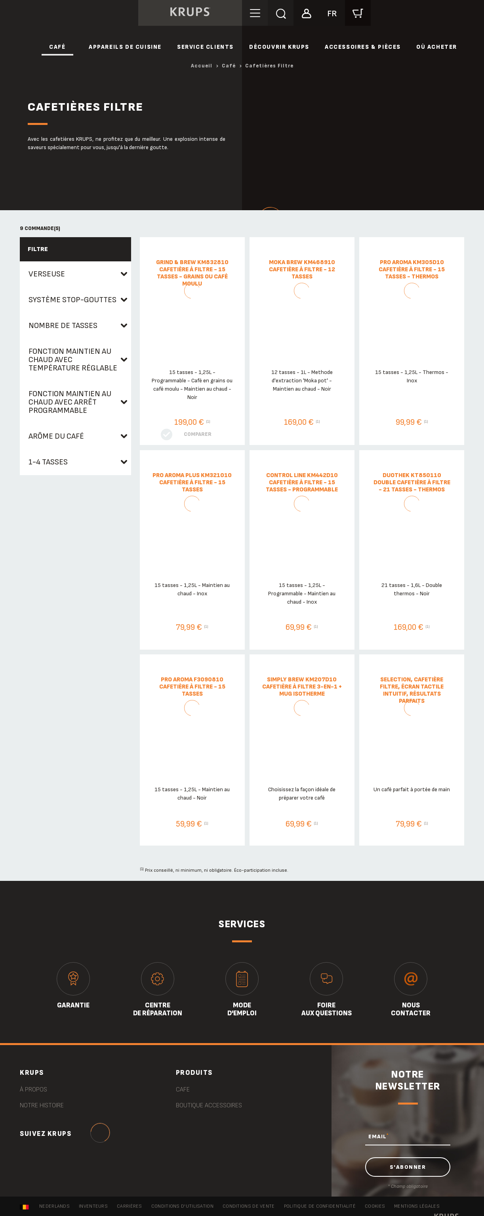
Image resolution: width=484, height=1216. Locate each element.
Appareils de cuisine (125, 47)
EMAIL (378, 1136)
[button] (306, 12)
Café (57, 47)
